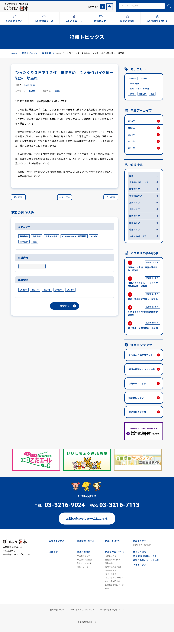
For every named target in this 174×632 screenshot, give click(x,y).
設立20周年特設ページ (114, 585)
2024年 (47, 289)
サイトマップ (139, 564)
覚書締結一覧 (110, 570)
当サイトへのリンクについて (82, 610)
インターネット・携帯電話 (74, 236)
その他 (94, 236)
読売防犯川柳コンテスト (145, 556)
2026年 (23, 289)
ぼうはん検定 (139, 551)
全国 (131, 175)
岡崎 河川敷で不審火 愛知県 (144, 296)
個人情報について (57, 610)
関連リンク (109, 588)
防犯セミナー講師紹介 (142, 545)
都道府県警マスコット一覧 (142, 369)
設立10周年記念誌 (112, 581)
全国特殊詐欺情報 (84, 559)
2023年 (58, 289)
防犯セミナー (139, 541)
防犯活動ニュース (85, 541)
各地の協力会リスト (113, 567)
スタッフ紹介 (110, 574)
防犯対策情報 (83, 551)
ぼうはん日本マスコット (141, 354)
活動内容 (109, 563)
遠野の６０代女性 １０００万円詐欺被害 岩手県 (144, 282)
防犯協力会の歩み (112, 559)
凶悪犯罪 (24, 241)
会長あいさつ (110, 556)
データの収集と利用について (112, 610)
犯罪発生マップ (136, 397)
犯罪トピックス (56, 541)
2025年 (35, 289)
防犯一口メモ (82, 567)
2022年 (70, 289)
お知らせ (53, 551)
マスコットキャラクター (115, 577)
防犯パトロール (112, 541)
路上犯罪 (32, 91)
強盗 (35, 241)
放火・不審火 (51, 236)
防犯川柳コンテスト (138, 411)
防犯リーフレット (137, 383)
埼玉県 (57, 91)
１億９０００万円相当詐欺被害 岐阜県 (144, 310)
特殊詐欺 (24, 236)
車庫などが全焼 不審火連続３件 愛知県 (144, 266)
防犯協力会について (115, 551)
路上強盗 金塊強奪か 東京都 (144, 325)
